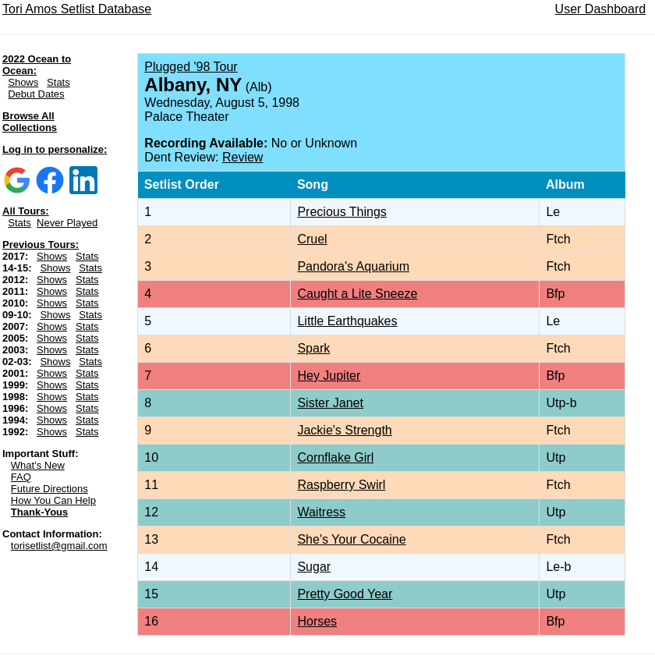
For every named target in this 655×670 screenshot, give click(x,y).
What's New (38, 465)
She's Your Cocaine (351, 539)
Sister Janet (330, 402)
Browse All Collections (29, 121)
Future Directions (49, 489)
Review (242, 157)
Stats (58, 82)
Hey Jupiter (328, 375)
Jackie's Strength (344, 430)
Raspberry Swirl (341, 484)
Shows (23, 82)
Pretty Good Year (344, 594)
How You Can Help (53, 500)
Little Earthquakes (347, 321)
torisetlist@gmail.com (59, 545)
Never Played (67, 223)
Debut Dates (36, 94)
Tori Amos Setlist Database (76, 9)
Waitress (321, 512)
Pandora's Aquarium (353, 266)
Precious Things (341, 211)
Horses (317, 621)
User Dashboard (600, 9)
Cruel (312, 239)
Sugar (314, 566)
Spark (313, 348)
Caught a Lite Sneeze (357, 293)
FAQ (21, 477)
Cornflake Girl (335, 457)
